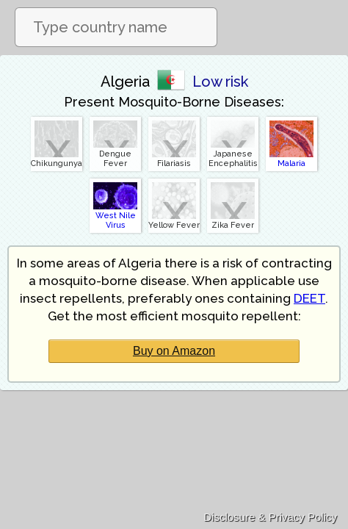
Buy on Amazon (174, 351)
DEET (309, 298)
